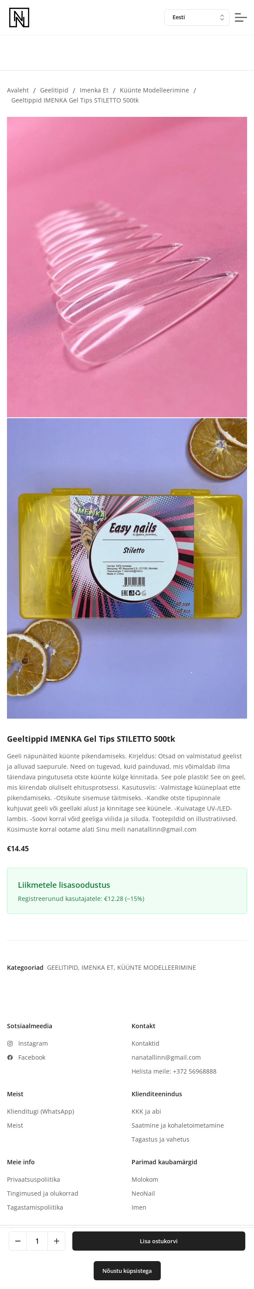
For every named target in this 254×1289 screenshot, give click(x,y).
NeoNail (143, 1193)
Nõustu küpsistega (127, 1271)
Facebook (31, 1057)
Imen (139, 1207)
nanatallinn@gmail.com (166, 1057)
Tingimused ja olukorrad (42, 1193)
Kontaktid (145, 1043)
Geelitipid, (64, 967)
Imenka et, (99, 967)
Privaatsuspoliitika (33, 1179)
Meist (15, 1125)
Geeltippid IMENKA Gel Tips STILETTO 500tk (75, 100)
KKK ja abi (146, 1111)
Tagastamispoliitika (35, 1207)
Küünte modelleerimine (154, 90)
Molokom (145, 1179)
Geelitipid (54, 90)
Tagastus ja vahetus (161, 1139)
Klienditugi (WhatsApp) (40, 1111)
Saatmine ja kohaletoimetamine (178, 1125)
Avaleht (18, 90)
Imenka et (94, 90)
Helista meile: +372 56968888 (174, 1071)
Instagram (33, 1043)
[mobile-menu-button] (241, 17)
